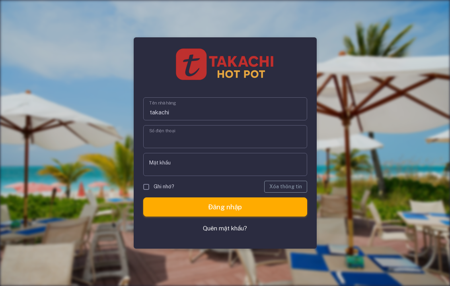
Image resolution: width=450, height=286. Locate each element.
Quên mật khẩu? (225, 228)
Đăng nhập (225, 207)
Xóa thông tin (285, 186)
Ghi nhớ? (159, 187)
